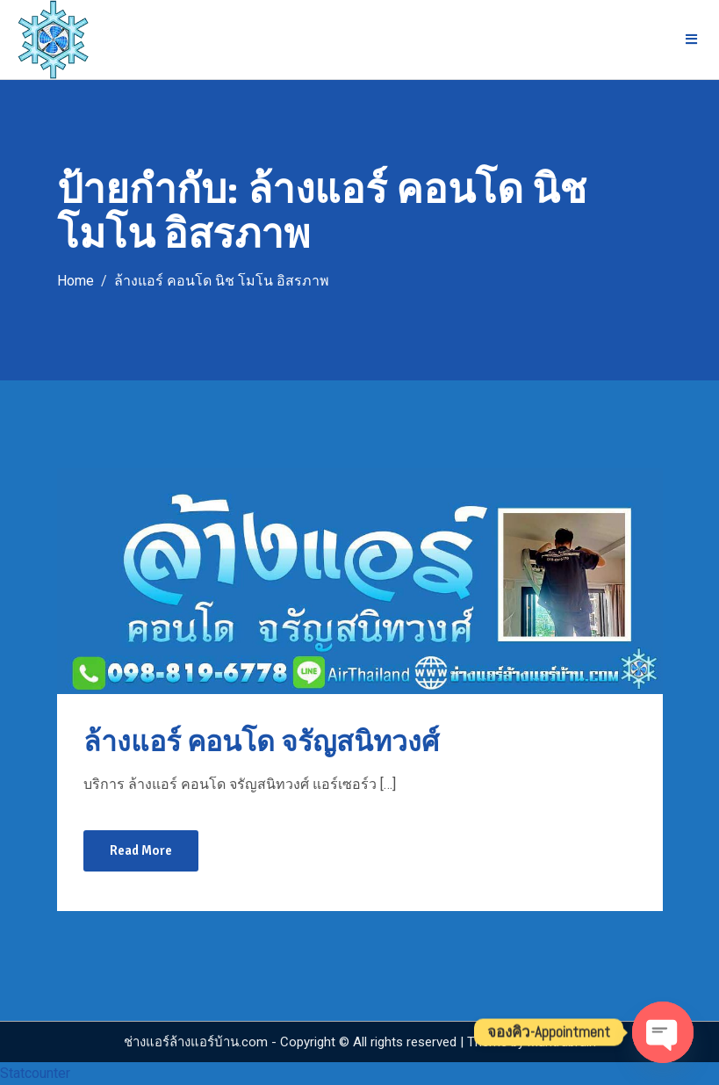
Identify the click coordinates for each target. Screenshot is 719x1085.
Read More (141, 850)
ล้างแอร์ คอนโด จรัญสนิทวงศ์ (261, 742)
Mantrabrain (562, 1042)
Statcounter (35, 1073)
